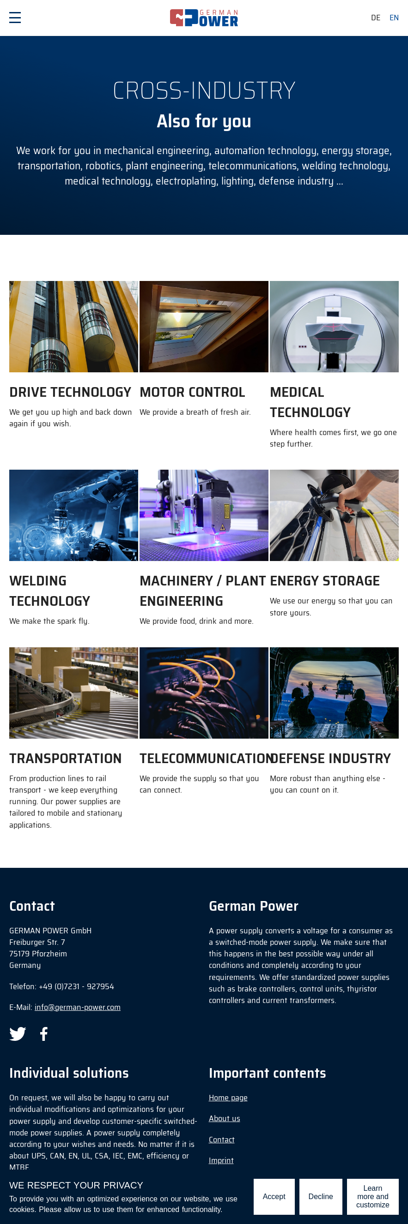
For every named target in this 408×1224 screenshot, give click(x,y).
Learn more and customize (373, 1196)
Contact (222, 1139)
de (375, 17)
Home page (228, 1097)
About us (224, 1118)
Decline (321, 1196)
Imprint (221, 1160)
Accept (274, 1196)
